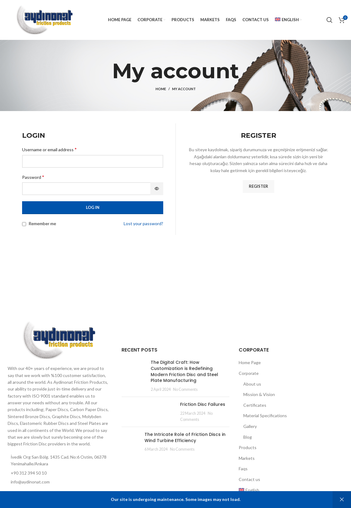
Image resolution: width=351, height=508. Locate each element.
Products (247, 447)
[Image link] (58, 339)
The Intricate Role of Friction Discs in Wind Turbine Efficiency (185, 437)
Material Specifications (265, 415)
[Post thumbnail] (134, 376)
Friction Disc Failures (202, 404)
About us (252, 384)
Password (33, 177)
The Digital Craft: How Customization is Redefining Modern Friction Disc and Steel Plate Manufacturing (184, 371)
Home (161, 89)
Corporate (249, 373)
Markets (247, 458)
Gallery (250, 426)
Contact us (249, 479)
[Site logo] (44, 19)
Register (258, 186)
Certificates (254, 405)
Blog (247, 437)
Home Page (250, 362)
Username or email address (49, 149)
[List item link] (58, 482)
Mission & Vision (259, 394)
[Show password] (156, 188)
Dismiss (342, 499)
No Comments (185, 389)
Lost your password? (143, 223)
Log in (92, 207)
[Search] (329, 20)
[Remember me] (24, 224)
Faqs (243, 468)
